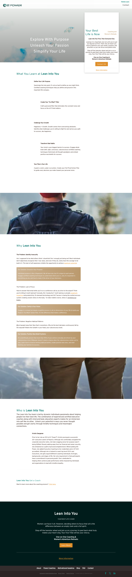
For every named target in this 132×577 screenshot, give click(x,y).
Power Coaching (49, 568)
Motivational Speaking (66, 568)
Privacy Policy (61, 573)
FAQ (83, 568)
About (39, 568)
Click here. (52, 484)
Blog (78, 568)
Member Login (125, 1)
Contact (126, 5)
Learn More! (66, 545)
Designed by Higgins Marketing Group (48, 573)
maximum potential (70, 263)
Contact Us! (101, 64)
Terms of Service (70, 573)
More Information (101, 70)
